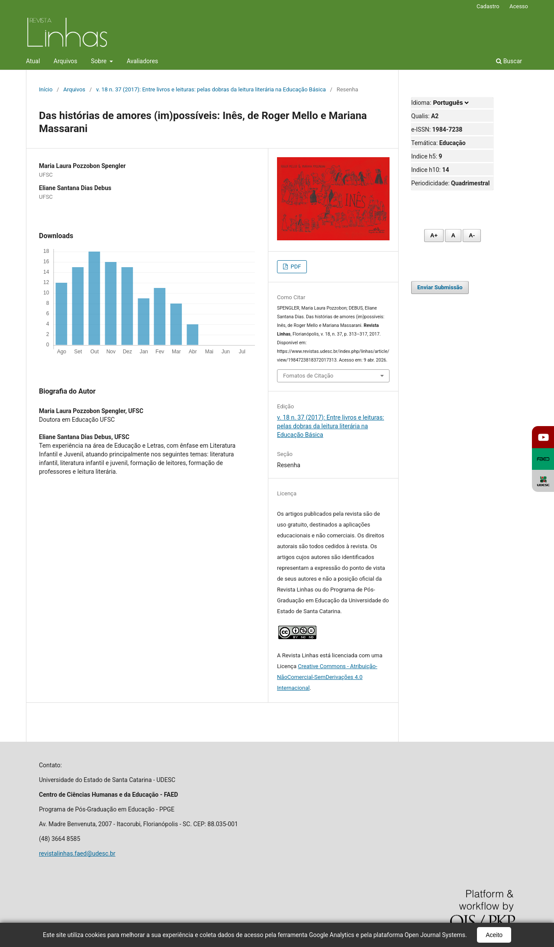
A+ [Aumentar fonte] (434, 235)
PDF (295, 266)
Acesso (518, 6)
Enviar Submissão (440, 287)
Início (45, 89)
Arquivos (65, 61)
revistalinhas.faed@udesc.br (77, 853)
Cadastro (488, 6)
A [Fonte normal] (453, 235)
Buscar (509, 61)
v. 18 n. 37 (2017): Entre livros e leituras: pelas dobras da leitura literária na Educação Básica (211, 89)
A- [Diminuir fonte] (472, 235)
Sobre (99, 61)
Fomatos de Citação (308, 375)
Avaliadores (142, 61)
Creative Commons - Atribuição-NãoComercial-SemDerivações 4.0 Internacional (327, 677)
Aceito (494, 934)
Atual (33, 61)
